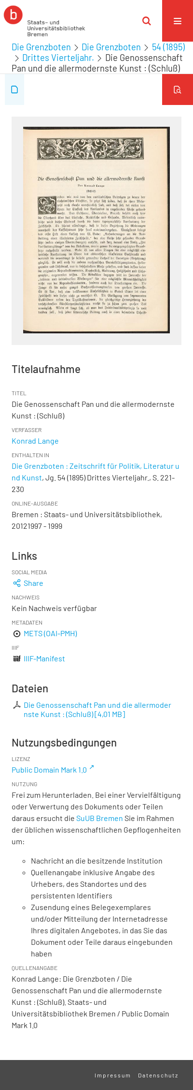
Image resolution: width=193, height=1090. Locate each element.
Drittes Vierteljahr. (58, 57)
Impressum (113, 1075)
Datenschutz (158, 1075)
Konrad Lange (35, 440)
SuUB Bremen (99, 817)
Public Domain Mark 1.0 (49, 769)
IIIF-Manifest (44, 658)
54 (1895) (168, 47)
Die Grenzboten (41, 47)
